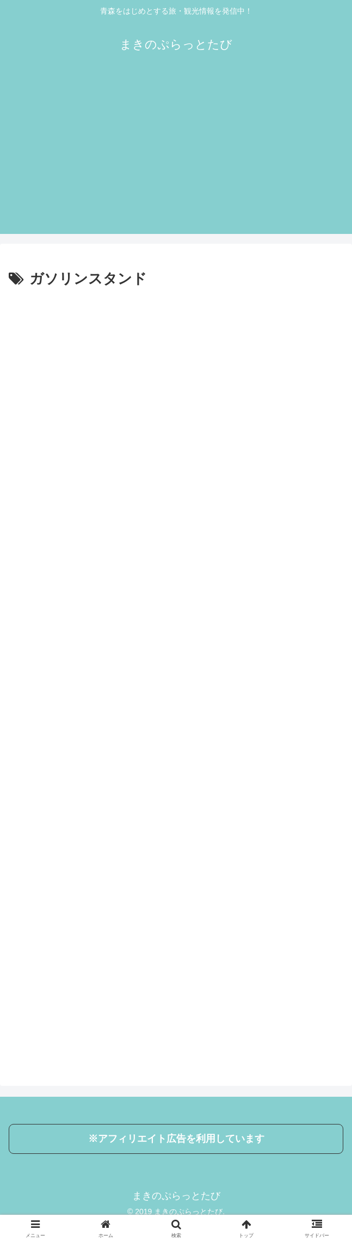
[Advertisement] (176, 158)
